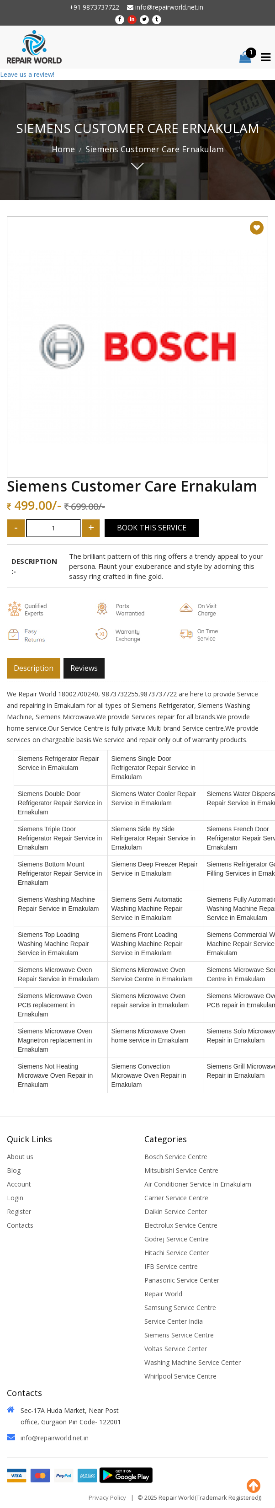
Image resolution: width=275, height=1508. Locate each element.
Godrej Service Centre (176, 1239)
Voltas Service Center (175, 1348)
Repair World (163, 1293)
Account (19, 1184)
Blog (14, 1170)
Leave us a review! (27, 74)
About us (20, 1156)
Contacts (20, 1225)
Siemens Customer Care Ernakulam (154, 149)
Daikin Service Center (175, 1211)
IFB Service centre (171, 1266)
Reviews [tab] (84, 668)
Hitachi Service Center (176, 1252)
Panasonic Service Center (181, 1280)
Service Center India (173, 1321)
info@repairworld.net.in (165, 7)
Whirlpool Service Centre (180, 1376)
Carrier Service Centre (176, 1197)
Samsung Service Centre (180, 1307)
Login (15, 1197)
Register (19, 1211)
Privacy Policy (107, 1497)
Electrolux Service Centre (180, 1225)
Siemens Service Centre (179, 1335)
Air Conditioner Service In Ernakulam (197, 1184)
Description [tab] (33, 668)
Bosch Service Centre (175, 1156)
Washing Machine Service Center (192, 1362)
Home (63, 149)
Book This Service (151, 528)
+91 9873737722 (94, 7)
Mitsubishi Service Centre (181, 1170)
